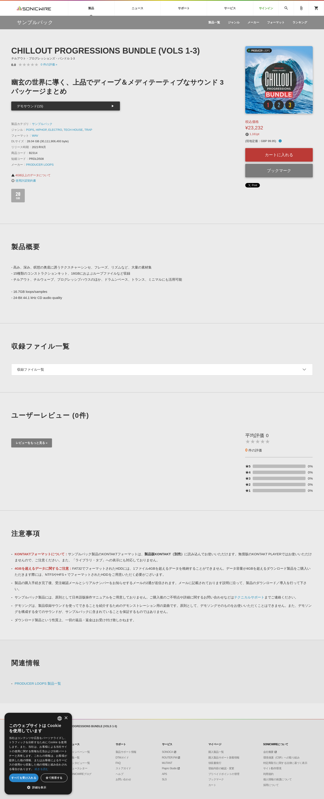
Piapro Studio (169, 768)
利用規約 (268, 774)
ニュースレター (78, 768)
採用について (271, 785)
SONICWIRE (34, 8)
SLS (164, 779)
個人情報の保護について (277, 779)
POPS (30, 129)
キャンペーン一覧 (79, 752)
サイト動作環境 (272, 768)
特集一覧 (74, 757)
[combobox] (59, 718)
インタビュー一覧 (79, 763)
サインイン (266, 8)
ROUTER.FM (169, 757)
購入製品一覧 (216, 752)
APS (164, 774)
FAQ (118, 763)
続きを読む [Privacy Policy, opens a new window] (42, 769)
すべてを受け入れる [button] (23, 778)
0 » (49, 64)
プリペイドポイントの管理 (223, 774)
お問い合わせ (123, 779)
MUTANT (167, 763)
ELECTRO (55, 129)
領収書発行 (214, 763)
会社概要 (268, 752)
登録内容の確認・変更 (221, 768)
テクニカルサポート (249, 597)
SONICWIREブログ (80, 774)
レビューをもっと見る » (31, 443)
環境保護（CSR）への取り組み (281, 757)
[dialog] (38, 753)
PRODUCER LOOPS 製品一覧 (38, 683)
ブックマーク (279, 170)
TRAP (88, 129)
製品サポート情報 (126, 752)
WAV (35, 135)
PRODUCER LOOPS (40, 164)
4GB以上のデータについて (31, 175)
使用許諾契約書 (23, 180)
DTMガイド (122, 757)
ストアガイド (123, 768)
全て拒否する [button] (54, 778)
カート (212, 785)
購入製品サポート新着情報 (223, 757)
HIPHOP (41, 129)
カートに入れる (279, 155)
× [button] (66, 718)
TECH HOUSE (73, 129)
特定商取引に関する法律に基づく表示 (285, 763)
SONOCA (167, 752)
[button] (38, 787)
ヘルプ (120, 774)
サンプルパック (42, 124)
